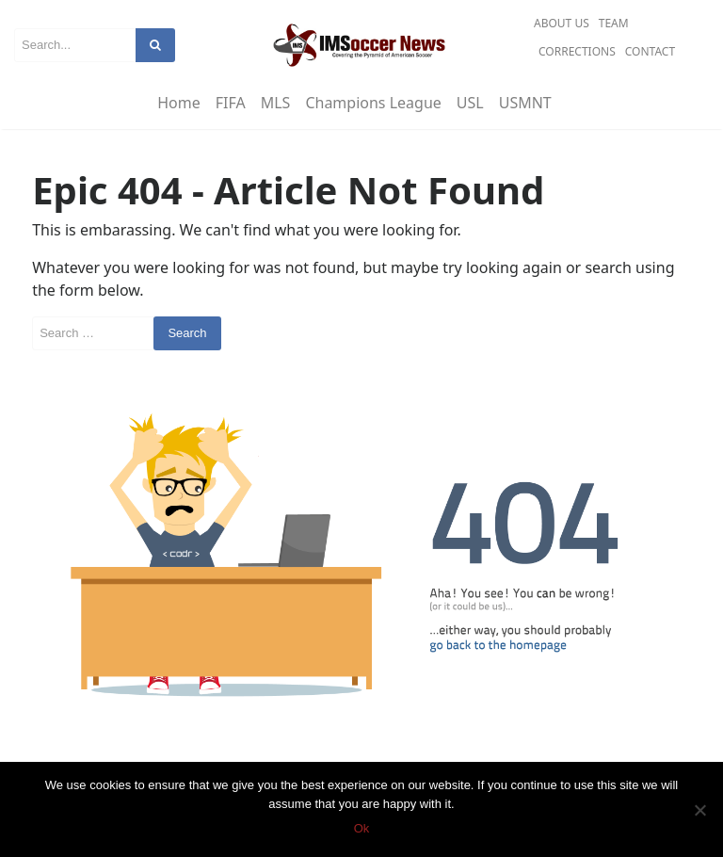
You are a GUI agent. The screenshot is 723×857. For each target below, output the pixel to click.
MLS (276, 102)
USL (470, 102)
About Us (561, 23)
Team (614, 23)
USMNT (525, 102)
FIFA (231, 102)
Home (179, 102)
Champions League (373, 102)
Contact (650, 51)
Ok (362, 828)
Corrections (577, 51)
